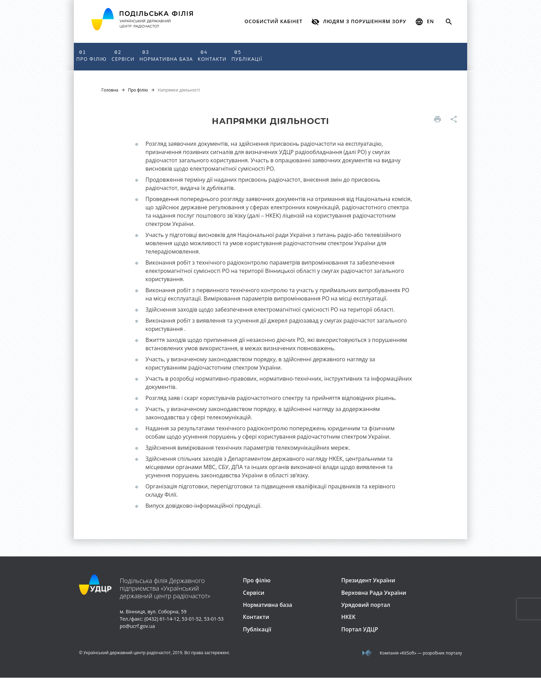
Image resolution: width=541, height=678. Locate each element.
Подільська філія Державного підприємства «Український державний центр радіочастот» (165, 588)
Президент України (368, 580)
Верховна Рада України (373, 592)
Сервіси (123, 55)
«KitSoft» (408, 653)
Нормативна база (166, 55)
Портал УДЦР (359, 629)
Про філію (91, 55)
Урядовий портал (365, 605)
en (424, 21)
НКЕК (348, 617)
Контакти (212, 55)
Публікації (247, 55)
